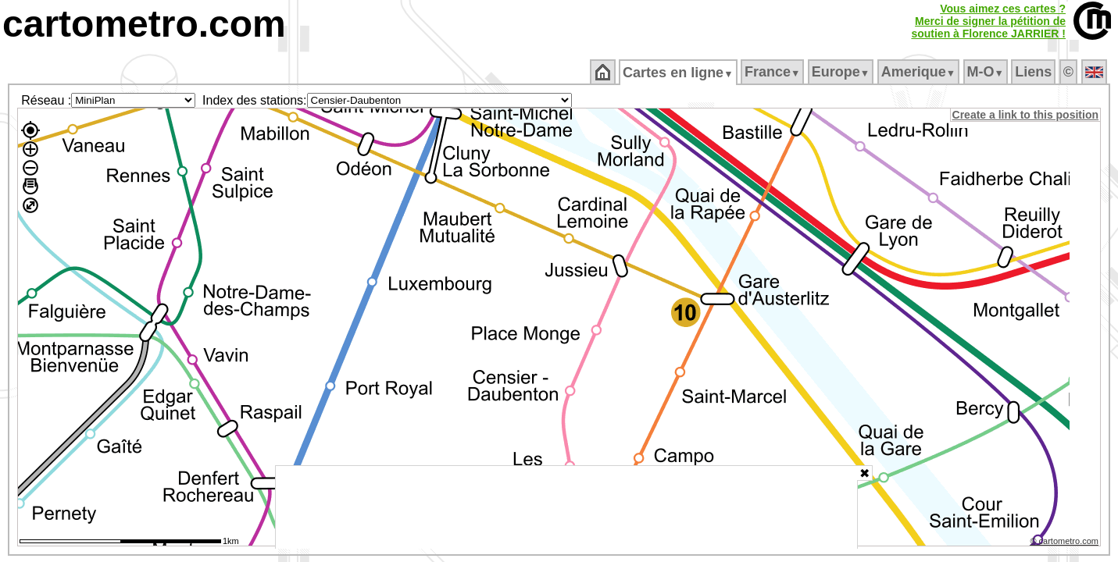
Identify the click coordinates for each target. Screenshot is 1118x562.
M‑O (986, 72)
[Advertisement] (566, 507)
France (773, 72)
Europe (841, 72)
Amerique (919, 72)
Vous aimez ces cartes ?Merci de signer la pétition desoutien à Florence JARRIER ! (988, 21)
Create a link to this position (1026, 114)
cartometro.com (144, 23)
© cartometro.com (1065, 543)
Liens (1034, 72)
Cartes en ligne (679, 72)
